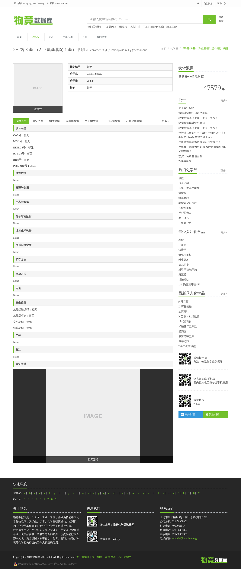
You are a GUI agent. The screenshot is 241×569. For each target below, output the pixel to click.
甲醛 (181, 178)
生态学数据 (91, 121)
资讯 (50, 37)
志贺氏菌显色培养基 (190, 156)
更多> (223, 100)
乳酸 (181, 240)
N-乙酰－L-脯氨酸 (189, 316)
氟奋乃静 (183, 341)
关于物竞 (97, 557)
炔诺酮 (182, 249)
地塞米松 (183, 198)
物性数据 (54, 121)
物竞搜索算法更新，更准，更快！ (198, 118)
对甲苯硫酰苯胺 (187, 269)
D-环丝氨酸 (185, 306)
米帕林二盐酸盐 (187, 326)
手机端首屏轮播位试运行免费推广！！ (200, 142)
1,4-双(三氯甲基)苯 (189, 284)
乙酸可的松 (185, 208)
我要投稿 (188, 414)
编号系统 (21, 121)
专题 (84, 37)
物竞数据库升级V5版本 (191, 123)
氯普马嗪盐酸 (186, 336)
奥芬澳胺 (183, 218)
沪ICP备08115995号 (65, 563)
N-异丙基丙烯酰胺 (116, 26)
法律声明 (110, 557)
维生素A (183, 259)
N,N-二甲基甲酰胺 (189, 188)
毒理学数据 (72, 121)
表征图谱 (38, 121)
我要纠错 (213, 414)
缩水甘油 (135, 26)
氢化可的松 (185, 254)
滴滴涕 (182, 331)
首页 (19, 37)
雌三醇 (182, 274)
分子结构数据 (112, 121)
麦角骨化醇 (185, 222)
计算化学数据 (134, 121)
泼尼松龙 (183, 264)
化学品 (35, 37)
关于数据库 (82, 557)
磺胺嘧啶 (183, 279)
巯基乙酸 (171, 26)
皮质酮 (182, 244)
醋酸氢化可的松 (187, 203)
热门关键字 (124, 557)
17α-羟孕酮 (184, 321)
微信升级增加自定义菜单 (192, 113)
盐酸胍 (182, 193)
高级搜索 (221, 19)
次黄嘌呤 (183, 311)
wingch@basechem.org (33, 3)
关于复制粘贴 (186, 108)
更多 (166, 121)
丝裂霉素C (184, 212)
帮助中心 (221, 3)
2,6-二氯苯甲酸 (187, 346)
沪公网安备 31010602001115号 (33, 563)
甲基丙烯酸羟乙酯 (153, 26)
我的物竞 (208, 3)
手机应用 (68, 37)
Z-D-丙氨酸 (185, 161)
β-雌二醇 (183, 301)
